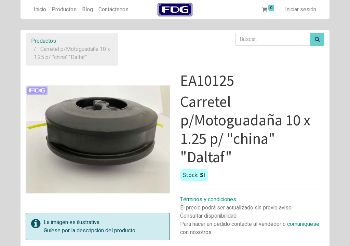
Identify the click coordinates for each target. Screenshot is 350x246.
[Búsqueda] (317, 39)
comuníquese (303, 224)
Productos (43, 41)
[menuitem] (40, 9)
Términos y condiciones (208, 199)
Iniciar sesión (300, 9)
